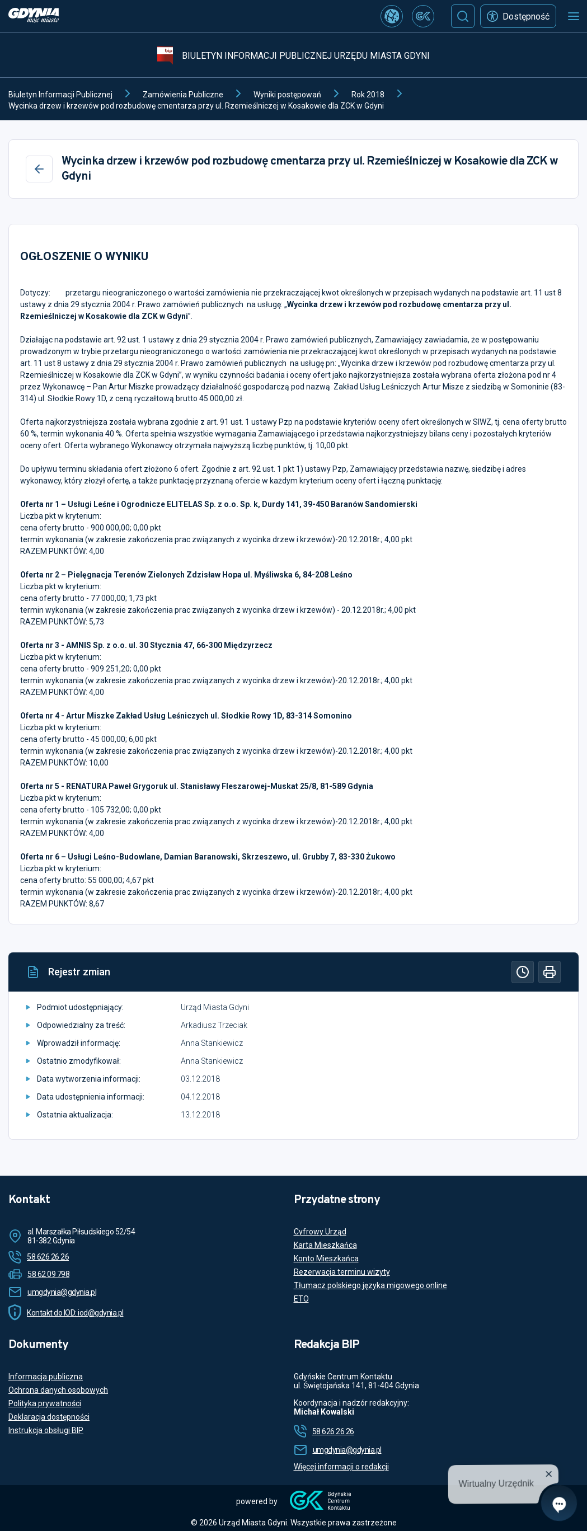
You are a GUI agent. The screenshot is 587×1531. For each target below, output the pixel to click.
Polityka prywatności (44, 1403)
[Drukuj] (549, 972)
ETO (301, 1298)
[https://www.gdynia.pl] (33, 16)
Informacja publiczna (45, 1376)
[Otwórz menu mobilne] (573, 16)
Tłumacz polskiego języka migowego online (370, 1285)
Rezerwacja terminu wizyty (342, 1271)
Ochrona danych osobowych (58, 1390)
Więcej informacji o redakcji (341, 1466)
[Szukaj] (463, 16)
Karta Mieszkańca (325, 1245)
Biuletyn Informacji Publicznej (60, 94)
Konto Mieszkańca (326, 1258)
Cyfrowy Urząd (320, 1231)
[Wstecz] (39, 169)
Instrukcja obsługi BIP (45, 1430)
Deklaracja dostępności (49, 1416)
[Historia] (522, 972)
